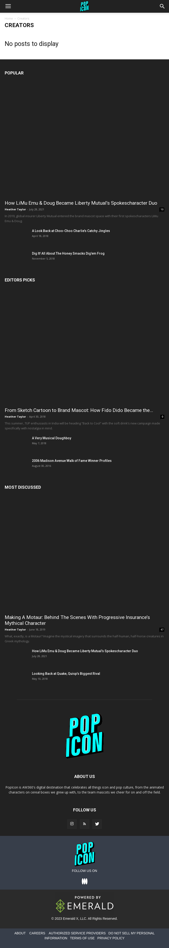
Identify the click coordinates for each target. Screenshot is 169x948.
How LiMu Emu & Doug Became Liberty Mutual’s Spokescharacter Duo (81, 203)
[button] (162, 6)
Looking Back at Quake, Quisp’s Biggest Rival (66, 673)
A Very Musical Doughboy (51, 438)
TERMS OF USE (82, 938)
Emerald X (70, 918)
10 (162, 209)
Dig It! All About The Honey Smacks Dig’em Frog (68, 253)
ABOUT (20, 933)
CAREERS (37, 933)
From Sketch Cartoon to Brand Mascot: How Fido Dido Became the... (79, 410)
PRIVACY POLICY (110, 938)
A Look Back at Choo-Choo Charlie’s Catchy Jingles (71, 231)
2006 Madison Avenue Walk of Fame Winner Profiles (72, 461)
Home (9, 18)
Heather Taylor (15, 209)
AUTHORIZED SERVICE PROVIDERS (77, 933)
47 (162, 629)
